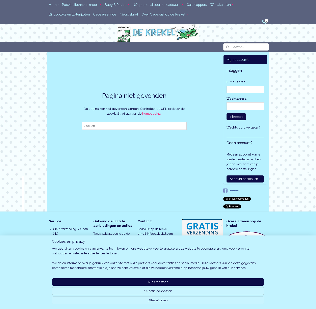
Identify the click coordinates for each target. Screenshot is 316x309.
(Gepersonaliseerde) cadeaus (158, 5)
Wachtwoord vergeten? (244, 127)
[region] (131, 292)
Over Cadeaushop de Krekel (165, 14)
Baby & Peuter (118, 5)
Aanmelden (105, 256)
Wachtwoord (236, 99)
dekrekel (231, 190)
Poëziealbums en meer (81, 5)
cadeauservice (70, 260)
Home (54, 5)
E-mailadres (236, 82)
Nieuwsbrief (129, 14)
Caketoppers (197, 5)
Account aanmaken (244, 179)
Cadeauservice (104, 14)
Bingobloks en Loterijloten (69, 14)
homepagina (151, 113)
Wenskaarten (222, 5)
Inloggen (236, 116)
